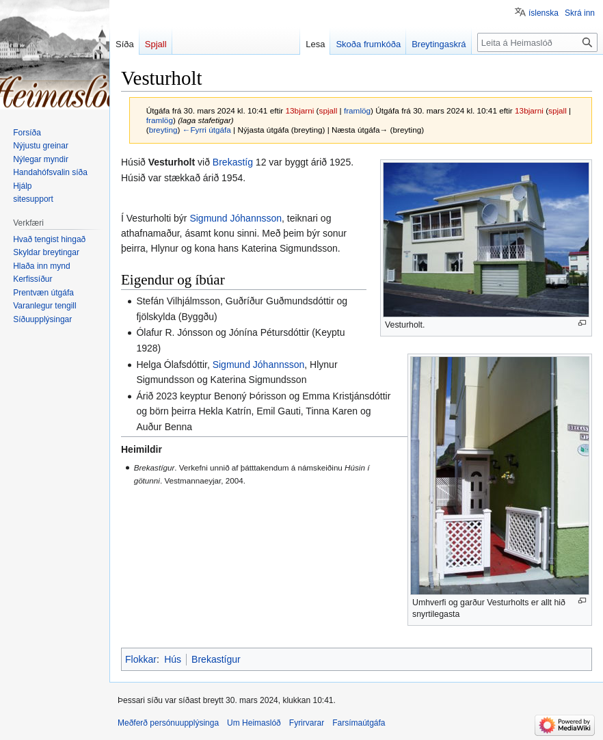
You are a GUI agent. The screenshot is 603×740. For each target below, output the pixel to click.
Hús (172, 659)
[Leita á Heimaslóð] (537, 42)
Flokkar (141, 659)
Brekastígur (216, 659)
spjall (328, 110)
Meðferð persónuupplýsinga (168, 723)
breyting (163, 129)
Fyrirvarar (306, 723)
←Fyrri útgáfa (207, 129)
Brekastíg (233, 162)
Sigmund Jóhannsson (235, 218)
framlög (357, 110)
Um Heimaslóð (254, 723)
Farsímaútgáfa (358, 723)
